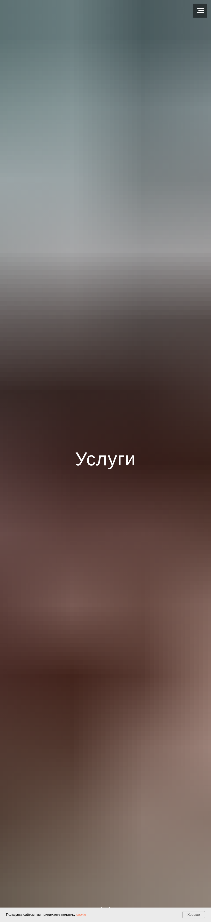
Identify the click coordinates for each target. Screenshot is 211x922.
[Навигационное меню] (200, 10)
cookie (81, 914)
